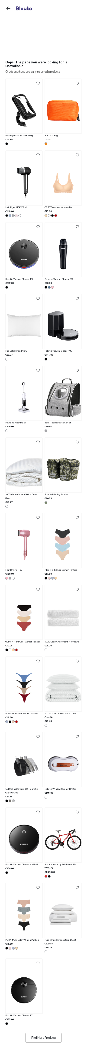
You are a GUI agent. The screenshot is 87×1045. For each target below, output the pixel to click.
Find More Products (43, 1037)
